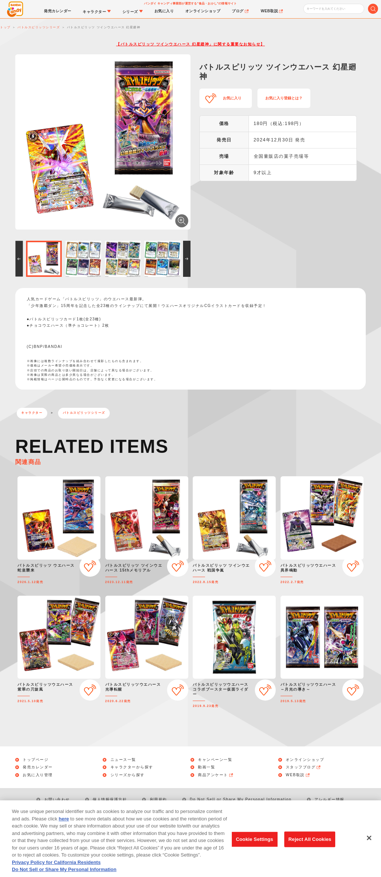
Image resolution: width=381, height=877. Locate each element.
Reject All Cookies (309, 849)
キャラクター (31, 413)
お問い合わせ (57, 799)
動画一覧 (206, 767)
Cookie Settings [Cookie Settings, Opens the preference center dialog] (254, 849)
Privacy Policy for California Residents (56, 873)
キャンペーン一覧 (215, 760)
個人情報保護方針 (110, 799)
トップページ (35, 760)
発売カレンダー (38, 767)
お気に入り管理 (38, 775)
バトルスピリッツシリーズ (84, 413)
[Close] (369, 848)
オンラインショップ (305, 760)
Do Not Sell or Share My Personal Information (241, 799)
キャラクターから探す (132, 767)
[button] (19, 258)
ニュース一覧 (123, 760)
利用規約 (158, 799)
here (64, 829)
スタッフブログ (303, 767)
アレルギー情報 (329, 799)
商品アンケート (216, 775)
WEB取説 (298, 775)
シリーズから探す (128, 775)
